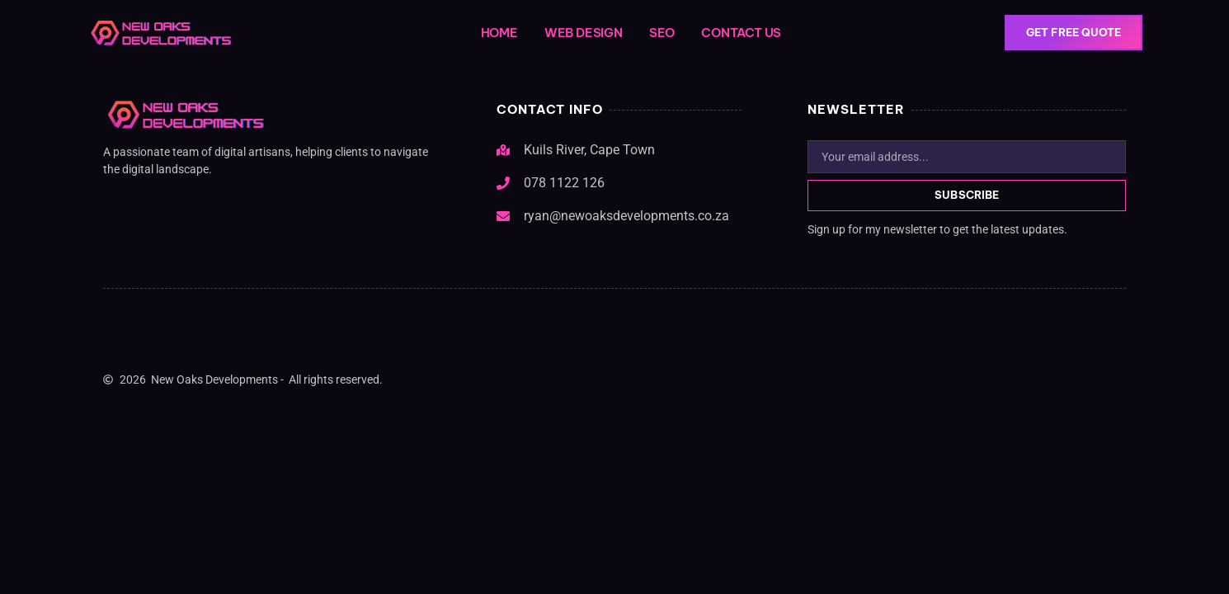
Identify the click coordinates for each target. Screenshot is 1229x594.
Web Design (583, 32)
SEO (662, 32)
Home (499, 32)
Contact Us (741, 32)
